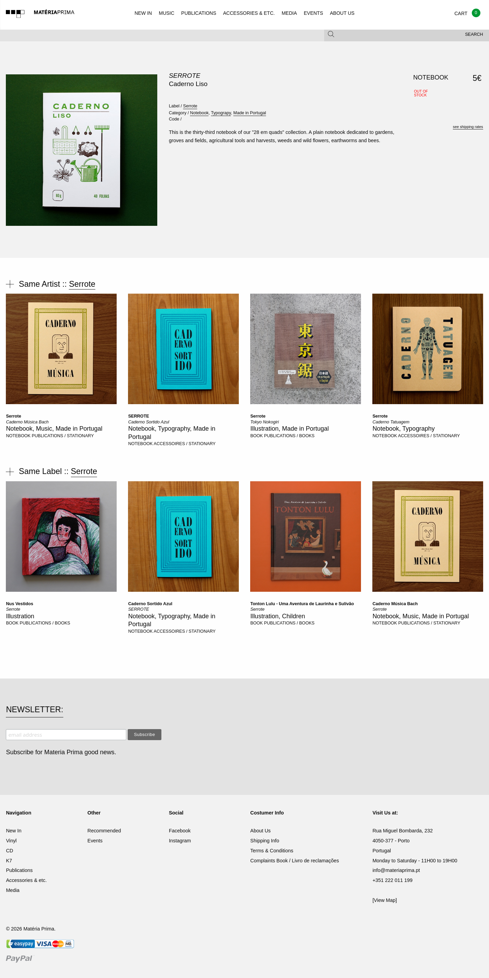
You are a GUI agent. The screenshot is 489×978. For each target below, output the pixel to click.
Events (95, 840)
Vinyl (11, 840)
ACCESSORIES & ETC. (249, 13)
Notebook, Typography (403, 428)
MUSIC (166, 13)
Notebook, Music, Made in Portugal (54, 428)
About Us (260, 830)
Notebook (199, 113)
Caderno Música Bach (27, 422)
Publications (19, 870)
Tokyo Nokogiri (264, 422)
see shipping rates (468, 127)
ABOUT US (342, 13)
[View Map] (384, 900)
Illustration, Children (277, 616)
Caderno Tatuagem (390, 422)
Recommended (104, 830)
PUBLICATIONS (198, 13)
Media (12, 890)
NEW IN (143, 13)
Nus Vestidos (19, 603)
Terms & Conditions (271, 850)
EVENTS (313, 13)
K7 (9, 860)
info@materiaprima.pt (396, 870)
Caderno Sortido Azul (148, 422)
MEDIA (289, 13)
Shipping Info (264, 840)
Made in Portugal (249, 113)
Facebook (180, 830)
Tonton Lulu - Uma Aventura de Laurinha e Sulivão (302, 603)
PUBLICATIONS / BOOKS (289, 435)
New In (13, 830)
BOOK (256, 435)
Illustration (20, 616)
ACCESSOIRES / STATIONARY (185, 443)
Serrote (184, 75)
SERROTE (138, 416)
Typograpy (221, 113)
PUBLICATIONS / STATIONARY (63, 435)
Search (474, 34)
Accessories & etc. (26, 880)
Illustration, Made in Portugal (289, 428)
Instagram (180, 840)
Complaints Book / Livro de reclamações (294, 860)
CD (9, 850)
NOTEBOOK (18, 435)
